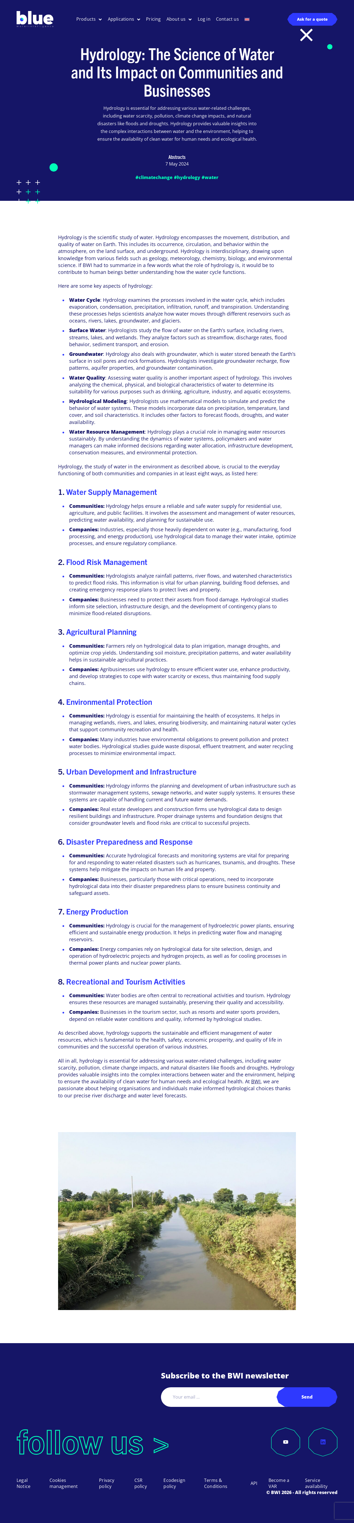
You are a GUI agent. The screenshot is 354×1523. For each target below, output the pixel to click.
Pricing (153, 19)
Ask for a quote (312, 19)
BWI (256, 1081)
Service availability (316, 1483)
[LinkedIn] (323, 1442)
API (254, 1483)
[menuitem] (246, 19)
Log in (204, 19)
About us (176, 19)
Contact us (227, 19)
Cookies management (64, 1483)
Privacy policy (106, 1483)
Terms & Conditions (215, 1483)
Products (86, 19)
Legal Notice (23, 1483)
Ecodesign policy (174, 1483)
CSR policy (140, 1483)
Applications (121, 19)
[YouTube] (286, 1442)
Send (307, 1397)
